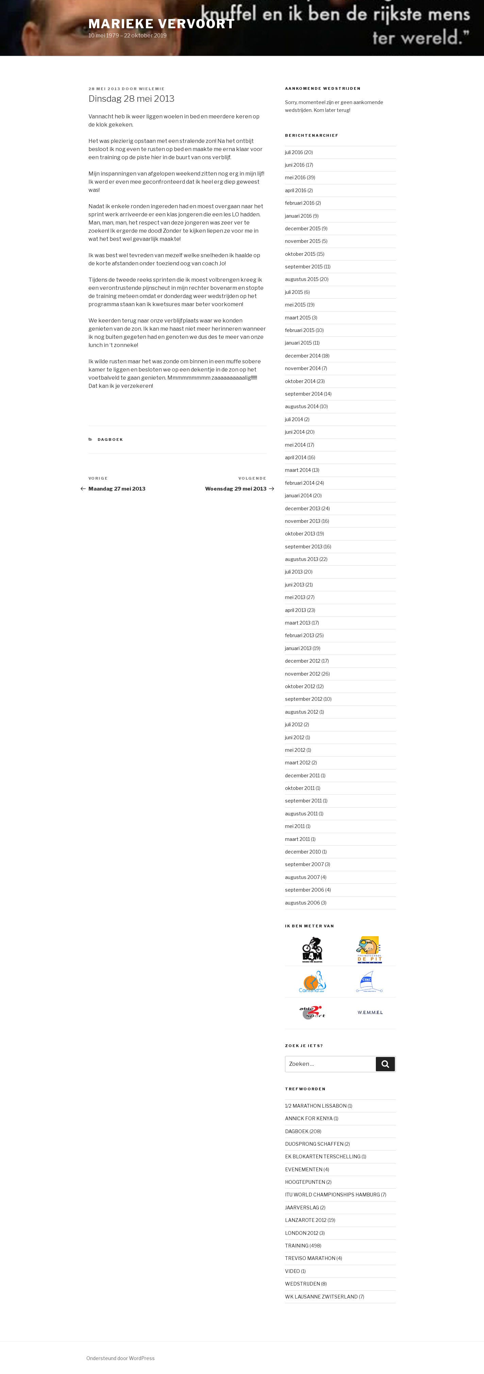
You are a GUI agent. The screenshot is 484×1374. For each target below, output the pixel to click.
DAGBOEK (110, 439)
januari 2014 (298, 495)
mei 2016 (295, 177)
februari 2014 (300, 483)
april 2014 (295, 457)
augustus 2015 (302, 279)
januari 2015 (298, 343)
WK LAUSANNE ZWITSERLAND (321, 1296)
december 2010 (303, 852)
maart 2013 (298, 623)
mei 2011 (295, 826)
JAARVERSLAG (302, 1207)
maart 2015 (298, 317)
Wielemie (152, 88)
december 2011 (302, 775)
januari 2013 (298, 648)
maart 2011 (297, 839)
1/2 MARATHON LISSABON (316, 1106)
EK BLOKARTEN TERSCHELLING (323, 1156)
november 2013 (302, 521)
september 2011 (303, 801)
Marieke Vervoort (162, 23)
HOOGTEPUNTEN (305, 1182)
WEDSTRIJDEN (302, 1284)
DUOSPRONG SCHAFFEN (314, 1144)
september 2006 (304, 890)
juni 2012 (294, 737)
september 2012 (303, 699)
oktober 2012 (300, 686)
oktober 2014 (300, 381)
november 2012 (302, 674)
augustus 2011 (301, 813)
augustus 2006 (302, 903)
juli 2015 (294, 292)
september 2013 (303, 546)
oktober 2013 (300, 533)
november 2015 (303, 241)
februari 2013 (299, 635)
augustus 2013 (301, 559)
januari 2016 (298, 216)
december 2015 (303, 228)
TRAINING (296, 1245)
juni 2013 (294, 584)
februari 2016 (300, 203)
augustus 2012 (301, 712)
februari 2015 (300, 330)
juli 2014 (294, 419)
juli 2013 (294, 572)
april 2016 (295, 190)
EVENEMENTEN (303, 1169)
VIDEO (292, 1271)
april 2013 (295, 610)
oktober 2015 (300, 254)
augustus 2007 (302, 877)
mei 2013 (295, 597)
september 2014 (304, 394)
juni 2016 (295, 165)
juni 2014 (295, 432)
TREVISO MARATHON (310, 1258)
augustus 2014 (302, 406)
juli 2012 (294, 724)
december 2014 (303, 356)
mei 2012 (295, 750)
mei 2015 (295, 305)
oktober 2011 (300, 788)
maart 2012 (298, 762)
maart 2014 (298, 470)
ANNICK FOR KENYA (309, 1118)
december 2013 (302, 508)
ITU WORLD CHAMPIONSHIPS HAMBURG (332, 1194)
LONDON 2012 (301, 1233)
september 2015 (304, 266)
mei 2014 (295, 445)
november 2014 (303, 368)
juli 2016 (294, 152)
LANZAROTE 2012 (306, 1220)
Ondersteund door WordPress (120, 1358)
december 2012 (302, 661)
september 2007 (304, 864)
